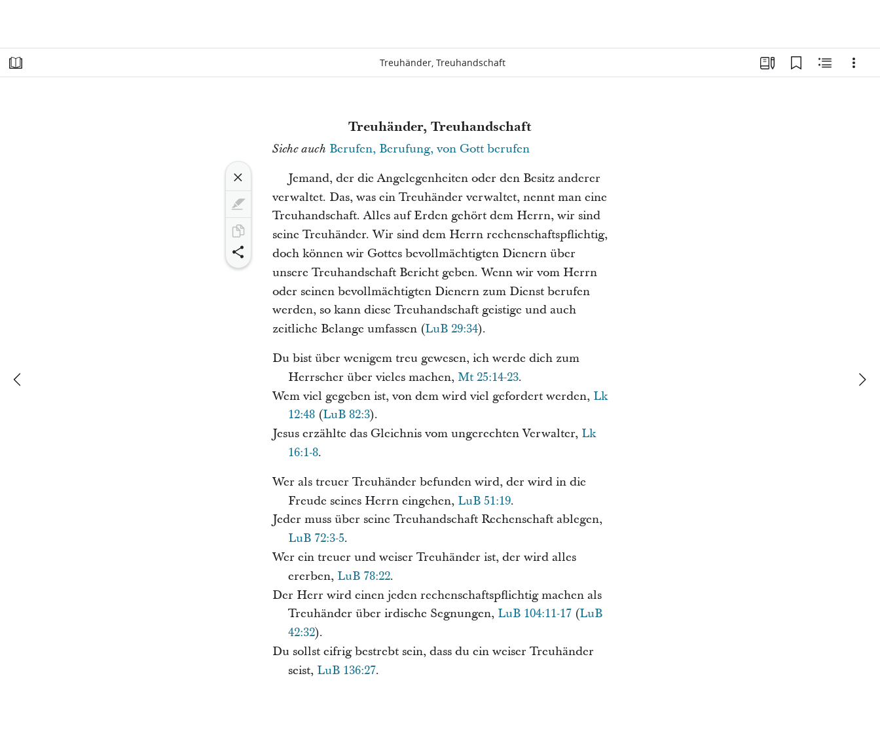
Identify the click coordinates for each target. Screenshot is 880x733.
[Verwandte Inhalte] (825, 62)
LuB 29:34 (451, 329)
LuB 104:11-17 (535, 613)
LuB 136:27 (346, 670)
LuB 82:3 (346, 414)
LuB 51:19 (484, 501)
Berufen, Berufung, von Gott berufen (429, 149)
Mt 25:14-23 (488, 377)
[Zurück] (18, 379)
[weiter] (862, 379)
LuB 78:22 (363, 576)
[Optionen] (854, 62)
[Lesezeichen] (796, 62)
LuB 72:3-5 (316, 538)
